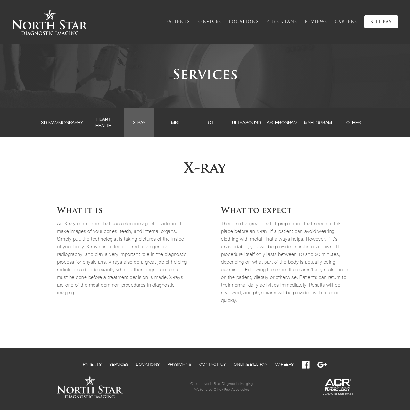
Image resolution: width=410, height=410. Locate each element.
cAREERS (346, 22)
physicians (281, 22)
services (209, 22)
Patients (178, 22)
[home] (50, 22)
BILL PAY (381, 22)
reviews (316, 22)
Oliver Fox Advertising (231, 390)
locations (243, 22)
